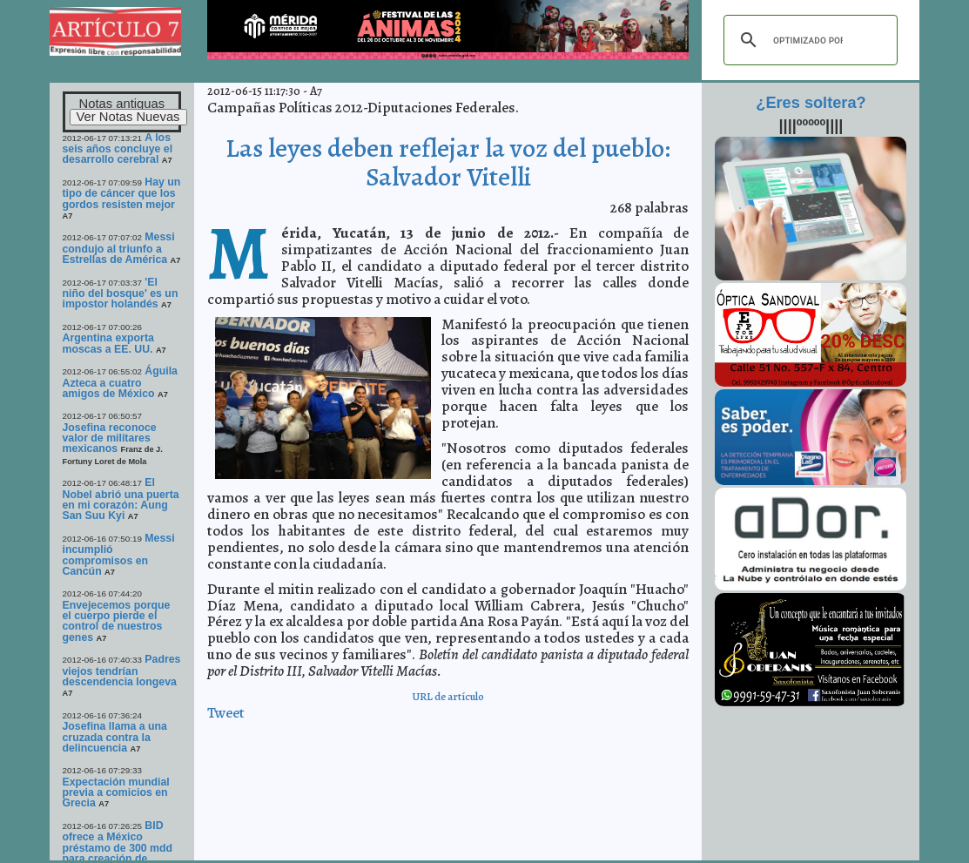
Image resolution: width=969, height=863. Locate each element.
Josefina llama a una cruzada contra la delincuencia (115, 737)
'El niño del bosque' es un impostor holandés (120, 293)
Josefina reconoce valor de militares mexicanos (110, 438)
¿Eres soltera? (810, 102)
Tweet (226, 713)
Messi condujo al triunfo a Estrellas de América (119, 248)
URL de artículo (448, 696)
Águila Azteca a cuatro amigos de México (120, 382)
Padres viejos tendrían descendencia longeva (122, 670)
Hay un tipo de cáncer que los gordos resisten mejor (122, 193)
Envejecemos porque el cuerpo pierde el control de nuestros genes (117, 621)
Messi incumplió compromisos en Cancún (119, 554)
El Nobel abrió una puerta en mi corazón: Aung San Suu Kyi (121, 499)
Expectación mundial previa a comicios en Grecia (116, 793)
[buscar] (808, 40)
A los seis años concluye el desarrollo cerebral (118, 148)
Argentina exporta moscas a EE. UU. (108, 343)
